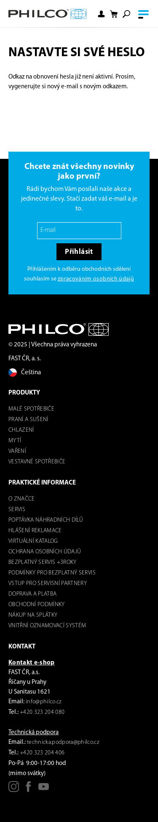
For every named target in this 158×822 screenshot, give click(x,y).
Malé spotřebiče (31, 409)
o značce (21, 499)
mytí (14, 441)
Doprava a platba (32, 594)
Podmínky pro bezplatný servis (52, 573)
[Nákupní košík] (113, 14)
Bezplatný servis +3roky (42, 562)
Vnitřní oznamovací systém (47, 626)
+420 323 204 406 (42, 753)
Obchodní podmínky (36, 605)
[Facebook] (28, 790)
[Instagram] (13, 790)
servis (16, 509)
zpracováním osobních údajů (96, 279)
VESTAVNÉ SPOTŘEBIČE (36, 462)
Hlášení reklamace (35, 531)
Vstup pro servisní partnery (47, 583)
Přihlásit (79, 252)
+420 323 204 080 (42, 712)
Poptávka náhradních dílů (45, 520)
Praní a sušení (28, 419)
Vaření (17, 451)
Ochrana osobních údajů (44, 552)
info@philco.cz (44, 702)
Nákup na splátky (32, 615)
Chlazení (21, 430)
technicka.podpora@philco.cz (63, 742)
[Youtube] (43, 790)
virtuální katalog (33, 541)
